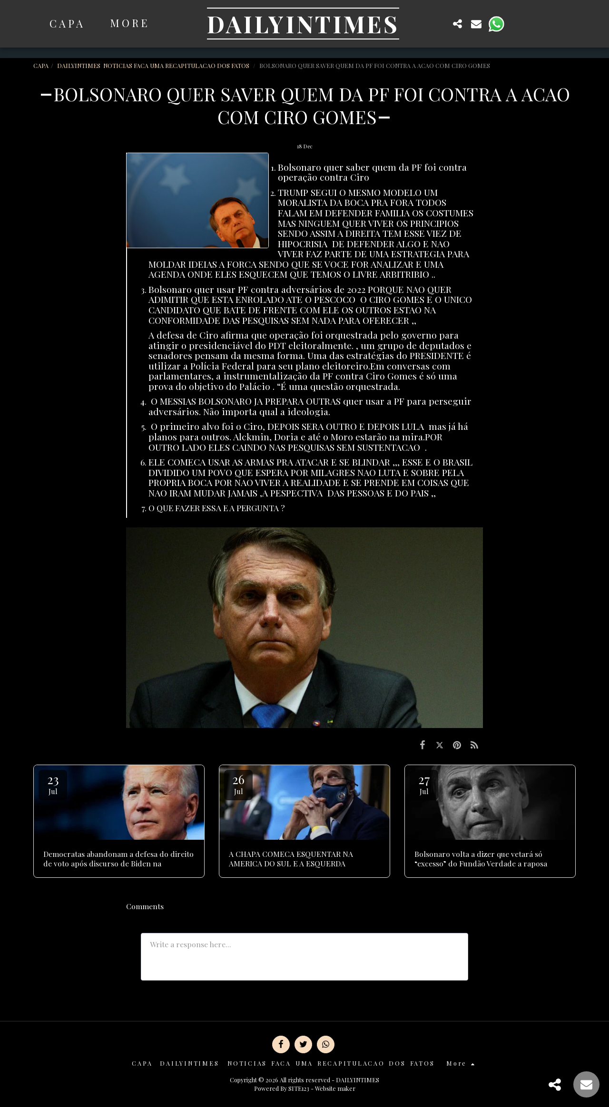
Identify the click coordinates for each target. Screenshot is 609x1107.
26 (238, 783)
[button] (439, 23)
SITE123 (298, 1088)
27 (424, 783)
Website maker (335, 1088)
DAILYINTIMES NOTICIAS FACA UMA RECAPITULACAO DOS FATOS (154, 65)
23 (53, 783)
